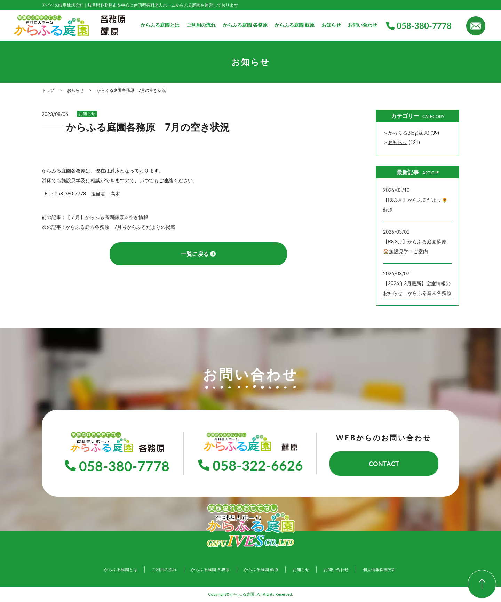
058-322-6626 (250, 465)
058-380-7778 (419, 26)
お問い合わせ (362, 25)
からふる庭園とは (160, 25)
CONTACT (384, 463)
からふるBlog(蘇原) (408, 133)
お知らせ (331, 25)
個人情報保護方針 (379, 569)
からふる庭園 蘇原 (295, 25)
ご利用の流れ (201, 25)
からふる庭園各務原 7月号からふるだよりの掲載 (120, 227)
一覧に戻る (198, 253)
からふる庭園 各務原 (245, 25)
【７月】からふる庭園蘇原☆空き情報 (106, 217)
